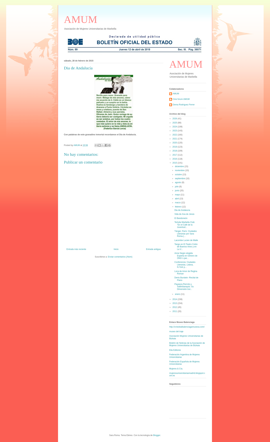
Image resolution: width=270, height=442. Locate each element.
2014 (175, 299)
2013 (175, 303)
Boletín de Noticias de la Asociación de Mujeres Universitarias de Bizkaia (187, 344)
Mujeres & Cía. (176, 368)
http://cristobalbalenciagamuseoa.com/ (187, 327)
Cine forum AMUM (181, 99)
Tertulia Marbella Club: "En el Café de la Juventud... (184, 224)
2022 (175, 135)
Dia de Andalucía (182, 210)
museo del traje (176, 331)
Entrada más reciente (76, 249)
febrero (178, 207)
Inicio (116, 249)
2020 (175, 142)
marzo (178, 202)
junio (177, 190)
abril (177, 198)
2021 (175, 139)
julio (177, 186)
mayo (178, 194)
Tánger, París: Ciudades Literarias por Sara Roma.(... (185, 233)
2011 (175, 311)
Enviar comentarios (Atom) (120, 257)
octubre (178, 174)
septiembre (180, 178)
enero (178, 294)
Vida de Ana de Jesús (184, 214)
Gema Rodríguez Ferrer (184, 104)
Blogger (156, 435)
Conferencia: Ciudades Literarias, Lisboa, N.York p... (184, 264)
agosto (178, 182)
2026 (175, 118)
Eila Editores (175, 350)
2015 (175, 163)
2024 (175, 126)
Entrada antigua (153, 249)
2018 (175, 151)
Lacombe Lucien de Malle (186, 240)
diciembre (179, 166)
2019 (175, 147)
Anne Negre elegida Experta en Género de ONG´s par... (185, 255)
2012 (175, 307)
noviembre (180, 170)
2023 (175, 130)
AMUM (80, 19)
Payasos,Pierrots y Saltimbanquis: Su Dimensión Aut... (184, 286)
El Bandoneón (180, 218)
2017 (175, 155)
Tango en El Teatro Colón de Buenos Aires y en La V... (186, 246)
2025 (175, 123)
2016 (175, 159)
